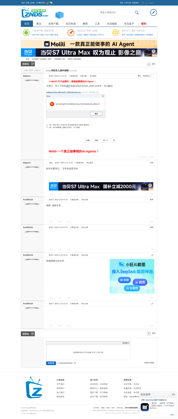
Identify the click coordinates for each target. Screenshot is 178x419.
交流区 (79, 35)
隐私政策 (60, 396)
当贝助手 (137, 388)
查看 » (172, 415)
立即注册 (127, 3)
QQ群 (32, 3)
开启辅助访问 (118, 2)
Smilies (68, 343)
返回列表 (153, 64)
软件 (113, 408)
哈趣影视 (127, 388)
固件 (68, 86)
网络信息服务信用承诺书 (100, 410)
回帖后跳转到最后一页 (66, 363)
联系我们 (60, 388)
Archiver (96, 408)
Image (54, 343)
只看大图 (83, 76)
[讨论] (48, 71)
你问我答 (130, 35)
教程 (85, 23)
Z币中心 (101, 35)
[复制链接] (73, 71)
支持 (60, 194)
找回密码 (135, 3)
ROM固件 (149, 35)
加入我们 (60, 392)
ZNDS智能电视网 (22, 59)
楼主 (139, 76)
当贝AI (136, 384)
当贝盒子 (129, 23)
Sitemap (120, 408)
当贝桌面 (127, 392)
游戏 (42, 35)
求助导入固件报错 (74, 59)
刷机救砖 (104, 388)
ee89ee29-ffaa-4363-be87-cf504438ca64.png (63, 92)
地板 (151, 227)
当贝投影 (112, 23)
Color (51, 343)
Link (58, 343)
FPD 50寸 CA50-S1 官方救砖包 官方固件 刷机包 (71, 125)
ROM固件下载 (59, 59)
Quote (61, 343)
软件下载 (35, 35)
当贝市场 (71, 23)
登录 (121, 3)
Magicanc (27, 76)
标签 (108, 408)
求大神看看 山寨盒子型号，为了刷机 (66, 127)
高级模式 (125, 343)
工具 (97, 23)
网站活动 (93, 35)
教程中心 (94, 388)
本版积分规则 (149, 363)
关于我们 (60, 384)
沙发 (151, 163)
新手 (124, 35)
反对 (68, 194)
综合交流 (94, 384)
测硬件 (86, 35)
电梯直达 (146, 76)
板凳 (151, 199)
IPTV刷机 (104, 392)
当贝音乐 (137, 392)
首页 (23, 3)
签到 (143, 23)
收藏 (27, 3)
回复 (51, 157)
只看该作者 (73, 76)
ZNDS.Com (32, 413)
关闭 (173, 394)
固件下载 (94, 392)
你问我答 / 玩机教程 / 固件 (41, 59)
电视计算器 (54, 35)
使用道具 (143, 157)
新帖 (103, 408)
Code (65, 343)
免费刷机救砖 (140, 35)
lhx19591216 (28, 200)
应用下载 (54, 23)
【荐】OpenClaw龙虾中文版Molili (153, 400)
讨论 (47, 35)
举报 (151, 157)
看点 (38, 23)
